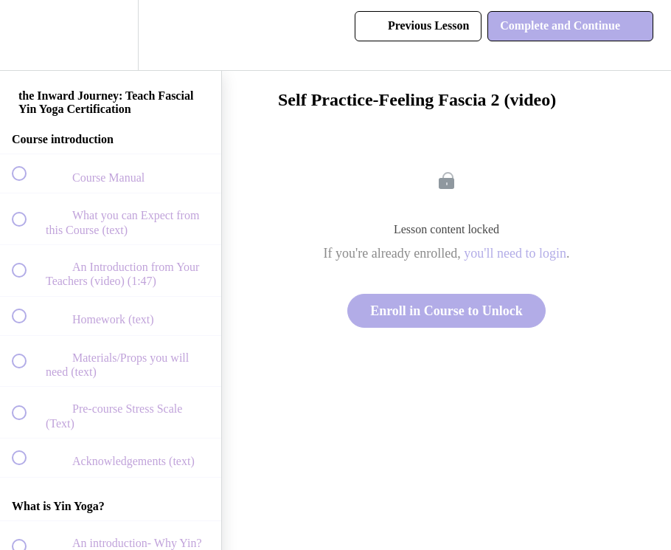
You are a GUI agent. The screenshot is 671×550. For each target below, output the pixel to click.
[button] (27, 35)
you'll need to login (515, 253)
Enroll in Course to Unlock (446, 310)
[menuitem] (110, 35)
